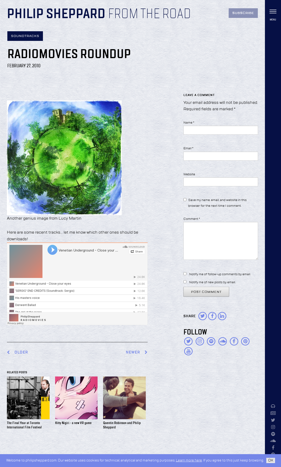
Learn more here (189, 460)
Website (189, 174)
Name (188, 122)
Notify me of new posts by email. (212, 282)
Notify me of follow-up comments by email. (220, 274)
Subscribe (243, 13)
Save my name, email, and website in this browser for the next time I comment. (217, 202)
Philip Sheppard (56, 14)
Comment (191, 219)
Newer (137, 352)
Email (188, 148)
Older (21, 352)
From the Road (149, 14)
